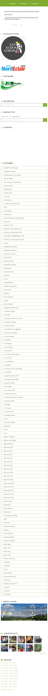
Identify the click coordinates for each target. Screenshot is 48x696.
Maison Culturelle (9, 437)
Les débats (7, 365)
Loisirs (6, 429)
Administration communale (12, 175)
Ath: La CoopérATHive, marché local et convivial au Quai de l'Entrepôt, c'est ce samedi (21, 18)
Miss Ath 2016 (8, 469)
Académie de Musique (11, 168)
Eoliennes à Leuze (9, 254)
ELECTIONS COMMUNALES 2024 (14, 236)
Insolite (6, 300)
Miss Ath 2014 (8, 462)
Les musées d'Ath (9, 390)
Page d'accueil (8, 14)
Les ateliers (7, 340)
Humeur (6, 293)
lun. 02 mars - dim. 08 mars (9, 678)
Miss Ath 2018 (8, 473)
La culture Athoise (9, 311)
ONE (5, 519)
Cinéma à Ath (8, 193)
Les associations (9, 336)
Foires (6, 279)
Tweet (20, 25)
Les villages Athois (9, 415)
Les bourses (8, 343)
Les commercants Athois (12, 354)
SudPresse (7, 580)
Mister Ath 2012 (9, 487)
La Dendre (7, 315)
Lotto (5, 433)
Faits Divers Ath (8, 272)
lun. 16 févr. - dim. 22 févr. (9, 684)
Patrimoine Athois (9, 526)
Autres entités (8, 186)
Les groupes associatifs (11, 379)
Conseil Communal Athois (12, 204)
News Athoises (8, 508)
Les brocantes (8, 347)
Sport (5, 569)
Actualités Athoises (10, 171)
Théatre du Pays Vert (10, 584)
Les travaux (7, 408)
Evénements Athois (10, 265)
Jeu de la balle (8, 304)
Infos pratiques (8, 297)
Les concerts (8, 358)
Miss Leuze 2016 (9, 483)
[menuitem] (12, 3)
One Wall (6, 523)
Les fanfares (7, 372)
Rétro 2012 (7, 551)
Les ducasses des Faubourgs (13, 369)
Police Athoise (8, 533)
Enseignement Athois (10, 247)
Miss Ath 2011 (8, 451)
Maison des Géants (10, 440)
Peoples (6, 530)
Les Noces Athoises (10, 394)
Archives (23, 4)
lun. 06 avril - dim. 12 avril (9, 665)
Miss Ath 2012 (8, 455)
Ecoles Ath (7, 222)
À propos (34, 4)
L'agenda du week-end (11, 308)
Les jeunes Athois (9, 383)
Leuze (6, 419)
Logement (7, 426)
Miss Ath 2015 (8, 465)
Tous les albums (42, 653)
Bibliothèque (8, 189)
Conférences (8, 200)
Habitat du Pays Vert (10, 286)
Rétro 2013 (7, 555)
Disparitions (7, 214)
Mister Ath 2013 (9, 490)
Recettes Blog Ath (9, 541)
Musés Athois (8, 501)
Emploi (6, 243)
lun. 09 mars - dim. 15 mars (9, 676)
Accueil (12, 4)
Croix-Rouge (7, 211)
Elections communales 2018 (13, 232)
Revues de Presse (9, 558)
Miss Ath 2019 (8, 476)
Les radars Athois (9, 401)
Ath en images (8, 178)
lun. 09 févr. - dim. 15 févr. (9, 686)
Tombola (7, 587)
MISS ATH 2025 (8, 480)
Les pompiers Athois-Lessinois (13, 397)
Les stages (7, 404)
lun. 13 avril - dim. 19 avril (9, 663)
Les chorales (8, 351)
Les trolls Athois (9, 412)
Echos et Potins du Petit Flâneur (14, 218)
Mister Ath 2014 (9, 494)
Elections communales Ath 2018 (14, 239)
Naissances (7, 505)
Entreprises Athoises (10, 250)
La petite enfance (9, 326)
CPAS (5, 207)
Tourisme (7, 591)
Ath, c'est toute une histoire (12, 182)
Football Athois (8, 282)
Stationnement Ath (10, 576)
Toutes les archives (7, 689)
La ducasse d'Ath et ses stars (13, 318)
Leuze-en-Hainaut (9, 422)
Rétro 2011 (7, 548)
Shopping (7, 562)
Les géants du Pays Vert (11, 376)
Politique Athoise (9, 537)
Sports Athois (8, 573)
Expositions (7, 268)
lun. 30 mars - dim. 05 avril (9, 668)
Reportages (7, 544)
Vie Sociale (7, 594)
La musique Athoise (10, 322)
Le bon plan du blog (10, 333)
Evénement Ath (8, 261)
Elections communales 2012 (13, 229)
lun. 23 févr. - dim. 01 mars (9, 681)
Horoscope (7, 290)
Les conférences (9, 361)
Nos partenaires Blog (10, 516)
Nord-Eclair (7, 512)
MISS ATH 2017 (8, 447)
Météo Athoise (8, 444)
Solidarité (7, 566)
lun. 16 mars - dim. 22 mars (9, 673)
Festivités (7, 275)
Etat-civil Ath (7, 257)
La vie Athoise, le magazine (12, 329)
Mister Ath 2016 (9, 498)
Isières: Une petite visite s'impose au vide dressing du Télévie (21, 11)
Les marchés (8, 386)
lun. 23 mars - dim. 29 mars (9, 671)
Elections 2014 (8, 225)
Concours (7, 196)
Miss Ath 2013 (8, 458)
